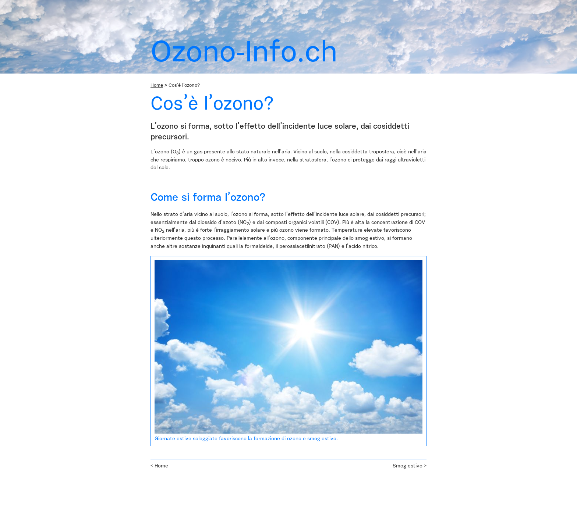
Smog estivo (407, 466)
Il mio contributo (263, 14)
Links (233, 4)
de (397, 4)
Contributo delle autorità (321, 14)
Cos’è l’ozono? (191, 14)
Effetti (226, 14)
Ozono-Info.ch (292, 4)
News (186, 4)
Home (159, 14)
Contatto (257, 4)
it (423, 4)
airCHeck (210, 4)
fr (411, 4)
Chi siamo (162, 4)
